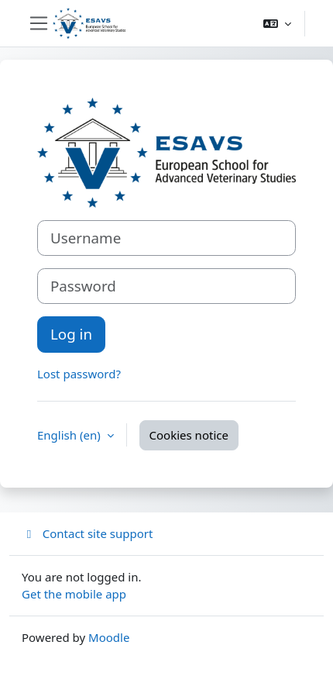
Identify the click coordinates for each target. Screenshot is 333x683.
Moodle (108, 637)
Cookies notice (188, 435)
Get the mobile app (74, 594)
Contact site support (87, 533)
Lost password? (79, 373)
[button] (277, 23)
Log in (71, 333)
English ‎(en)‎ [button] (70, 435)
